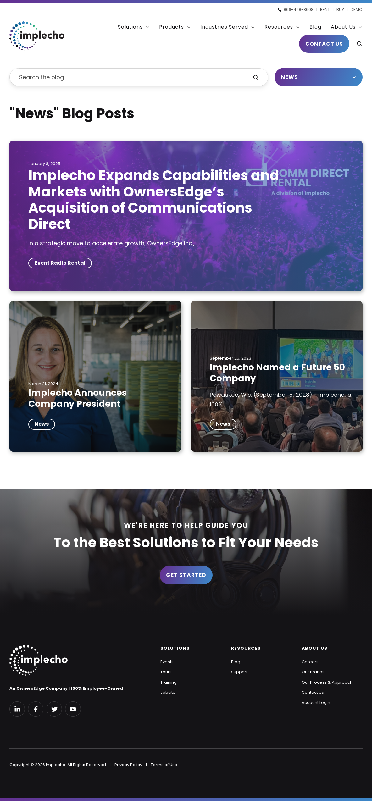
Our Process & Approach (327, 682)
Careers (310, 662)
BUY (340, 10)
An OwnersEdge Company (38, 688)
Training (168, 682)
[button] (359, 44)
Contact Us (324, 43)
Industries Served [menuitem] (224, 26)
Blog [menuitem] (315, 26)
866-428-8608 (299, 10)
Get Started (186, 575)
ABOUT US (314, 648)
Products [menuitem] (171, 26)
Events (167, 662)
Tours (166, 672)
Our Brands (313, 672)
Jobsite (167, 692)
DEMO (357, 10)
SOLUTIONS (175, 648)
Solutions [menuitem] (130, 26)
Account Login (316, 702)
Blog (235, 662)
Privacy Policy (128, 765)
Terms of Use (164, 765)
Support (239, 672)
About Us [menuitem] (343, 26)
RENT (325, 10)
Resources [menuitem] (278, 26)
